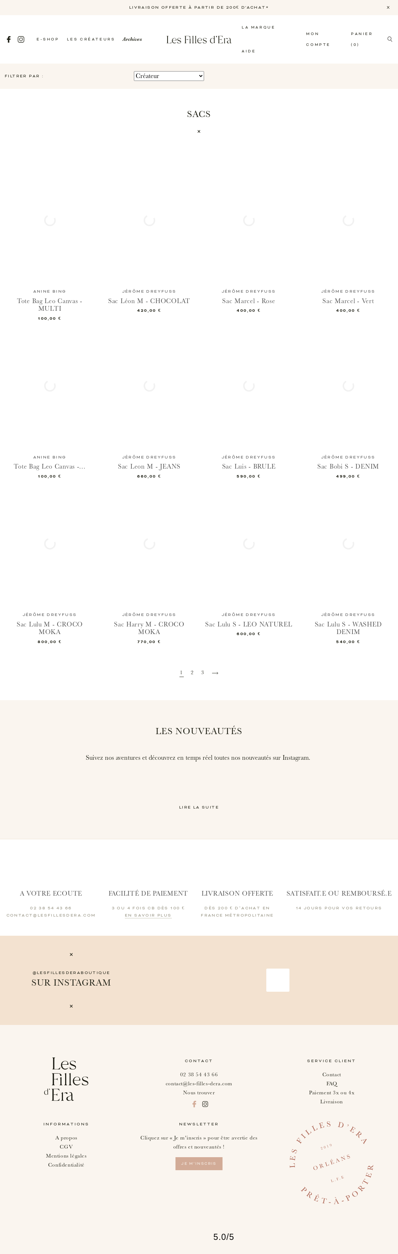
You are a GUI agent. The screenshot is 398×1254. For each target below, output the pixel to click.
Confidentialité (66, 1165)
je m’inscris (198, 1164)
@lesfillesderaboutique (71, 972)
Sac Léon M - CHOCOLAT (149, 301)
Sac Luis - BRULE (249, 466)
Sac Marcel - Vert (348, 301)
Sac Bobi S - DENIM (348, 466)
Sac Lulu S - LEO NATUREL (248, 624)
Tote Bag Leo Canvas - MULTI (49, 305)
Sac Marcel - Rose (248, 301)
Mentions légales (66, 1155)
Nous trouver (199, 1092)
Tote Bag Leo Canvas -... (49, 466)
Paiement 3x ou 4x (331, 1092)
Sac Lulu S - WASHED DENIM (348, 628)
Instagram (21, 39)
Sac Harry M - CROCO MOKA (149, 628)
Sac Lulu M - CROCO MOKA (50, 628)
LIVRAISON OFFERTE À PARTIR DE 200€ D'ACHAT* (199, 7)
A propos (66, 1137)
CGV (66, 1146)
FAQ (331, 1083)
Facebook (8, 39)
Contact (331, 1074)
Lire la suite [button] (199, 807)
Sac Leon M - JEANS (149, 466)
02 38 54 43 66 (199, 1074)
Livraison (331, 1101)
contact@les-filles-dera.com (199, 1083)
